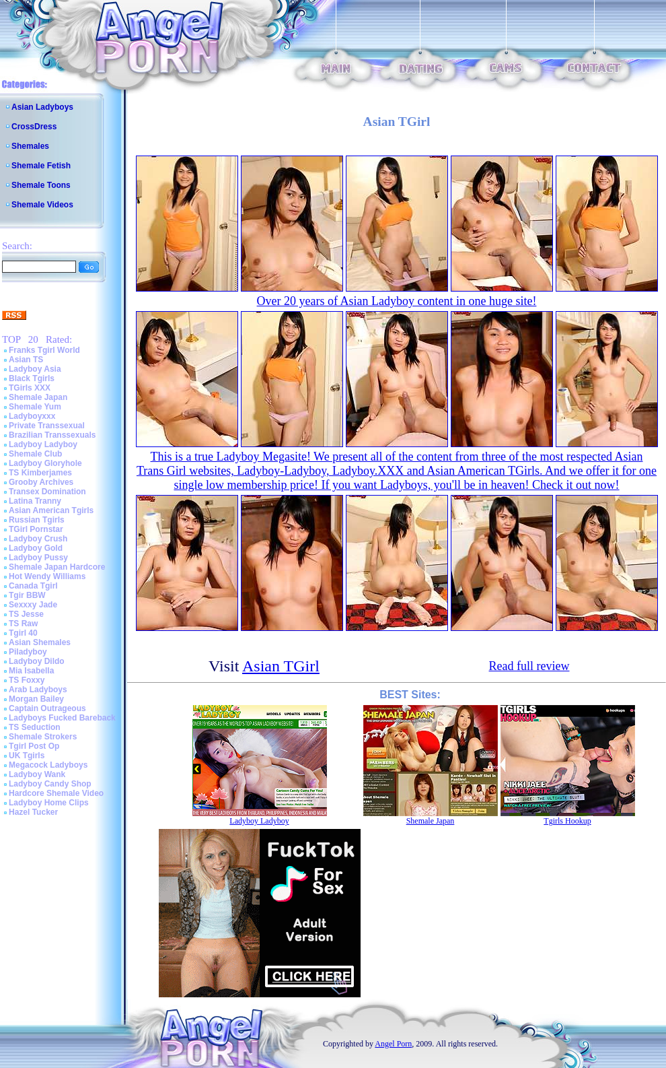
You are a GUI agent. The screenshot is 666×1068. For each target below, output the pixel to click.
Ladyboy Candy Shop (50, 784)
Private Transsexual (47, 425)
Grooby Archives (41, 482)
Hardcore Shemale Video (56, 793)
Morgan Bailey (36, 699)
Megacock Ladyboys (48, 765)
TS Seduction (35, 727)
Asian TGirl (281, 666)
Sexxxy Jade (33, 604)
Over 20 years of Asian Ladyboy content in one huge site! (397, 301)
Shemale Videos (42, 204)
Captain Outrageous (47, 708)
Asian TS (26, 359)
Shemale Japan (38, 397)
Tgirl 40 (23, 633)
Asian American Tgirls (51, 510)
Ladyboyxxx (32, 416)
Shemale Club (35, 454)
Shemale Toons (41, 185)
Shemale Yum (35, 406)
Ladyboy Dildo (37, 661)
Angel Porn (393, 1043)
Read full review (529, 666)
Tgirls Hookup (567, 821)
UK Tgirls (26, 755)
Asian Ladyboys (42, 107)
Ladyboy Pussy (38, 557)
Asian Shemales (40, 642)
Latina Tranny (35, 501)
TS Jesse (26, 614)
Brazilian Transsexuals (52, 435)
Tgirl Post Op (34, 746)
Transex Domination (47, 491)
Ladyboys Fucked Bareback (62, 718)
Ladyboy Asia (35, 369)
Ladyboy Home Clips (49, 802)
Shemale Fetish (41, 165)
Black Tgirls (31, 378)
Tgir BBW (27, 595)
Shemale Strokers (43, 736)
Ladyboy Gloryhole (45, 463)
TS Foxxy (26, 680)
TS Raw (23, 623)
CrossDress (34, 126)
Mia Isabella (31, 670)
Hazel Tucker (33, 812)
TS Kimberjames (40, 472)
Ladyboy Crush (38, 538)
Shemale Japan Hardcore (57, 567)
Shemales (30, 146)
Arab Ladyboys (38, 689)
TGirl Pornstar (36, 529)
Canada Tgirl (33, 586)
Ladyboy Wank (37, 774)
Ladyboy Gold (36, 548)
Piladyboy (28, 652)
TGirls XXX (29, 388)
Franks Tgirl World (44, 350)
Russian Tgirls (37, 520)
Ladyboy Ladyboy (43, 444)
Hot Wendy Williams (47, 576)
